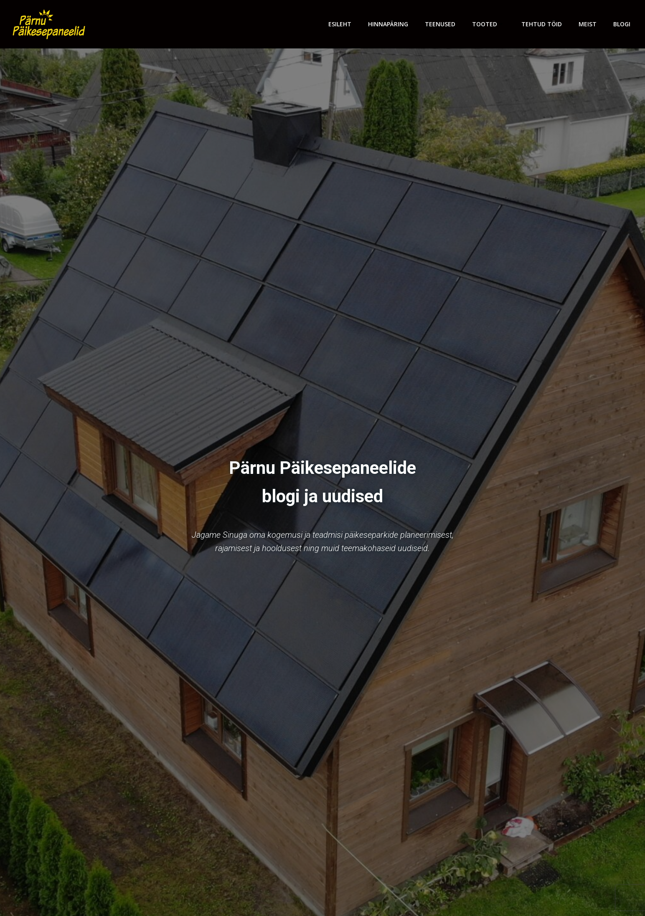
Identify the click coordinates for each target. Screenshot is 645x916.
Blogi (621, 24)
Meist (588, 24)
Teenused (440, 24)
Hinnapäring (388, 24)
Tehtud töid (541, 24)
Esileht (339, 24)
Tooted (488, 24)
